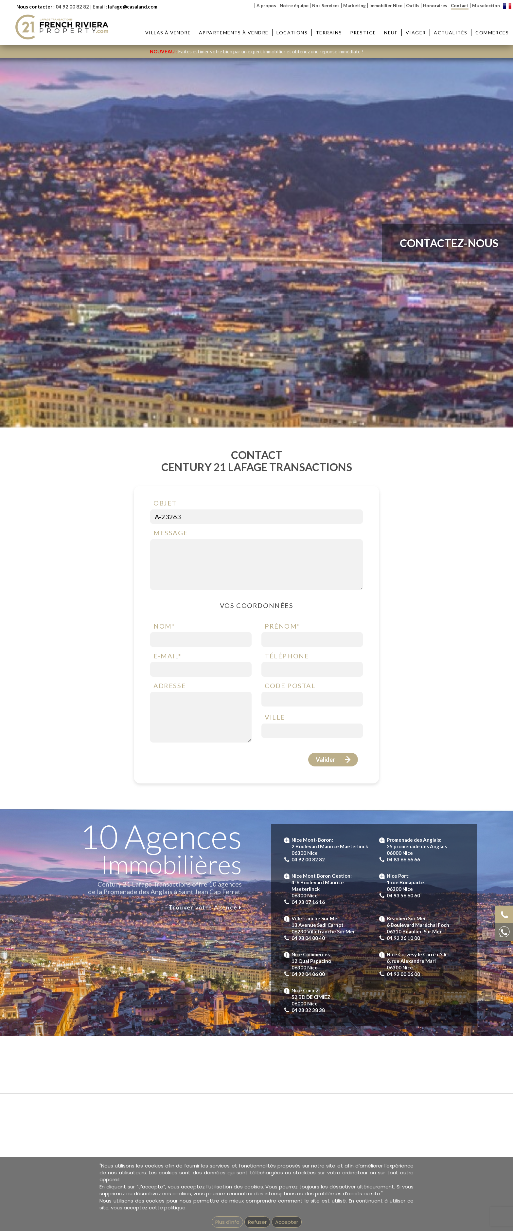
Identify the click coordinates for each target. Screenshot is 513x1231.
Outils (412, 5)
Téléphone (287, 656)
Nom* (164, 626)
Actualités (450, 32)
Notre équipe (294, 5)
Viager (416, 32)
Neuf (391, 32)
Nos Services (326, 5)
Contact (460, 5)
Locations (292, 32)
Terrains (329, 32)
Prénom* (282, 626)
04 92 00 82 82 (72, 6)
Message (170, 533)
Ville (275, 717)
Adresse (169, 685)
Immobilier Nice (385, 5)
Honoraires (435, 5)
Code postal (290, 685)
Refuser (257, 1222)
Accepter (286, 1222)
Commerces (492, 32)
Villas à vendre (168, 32)
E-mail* (167, 656)
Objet (165, 503)
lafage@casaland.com (132, 6)
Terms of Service (328, 796)
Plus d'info (227, 1222)
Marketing (354, 5)
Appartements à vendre (233, 32)
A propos (266, 5)
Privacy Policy (285, 796)
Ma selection (486, 5)
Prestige (363, 32)
